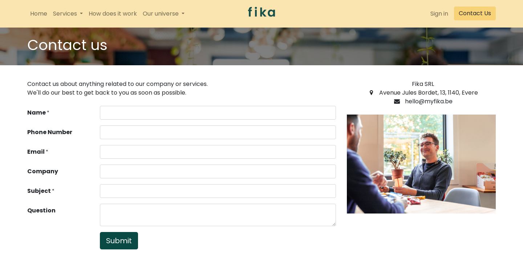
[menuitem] (38, 14)
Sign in (439, 13)
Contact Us (475, 13)
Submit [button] (119, 241)
